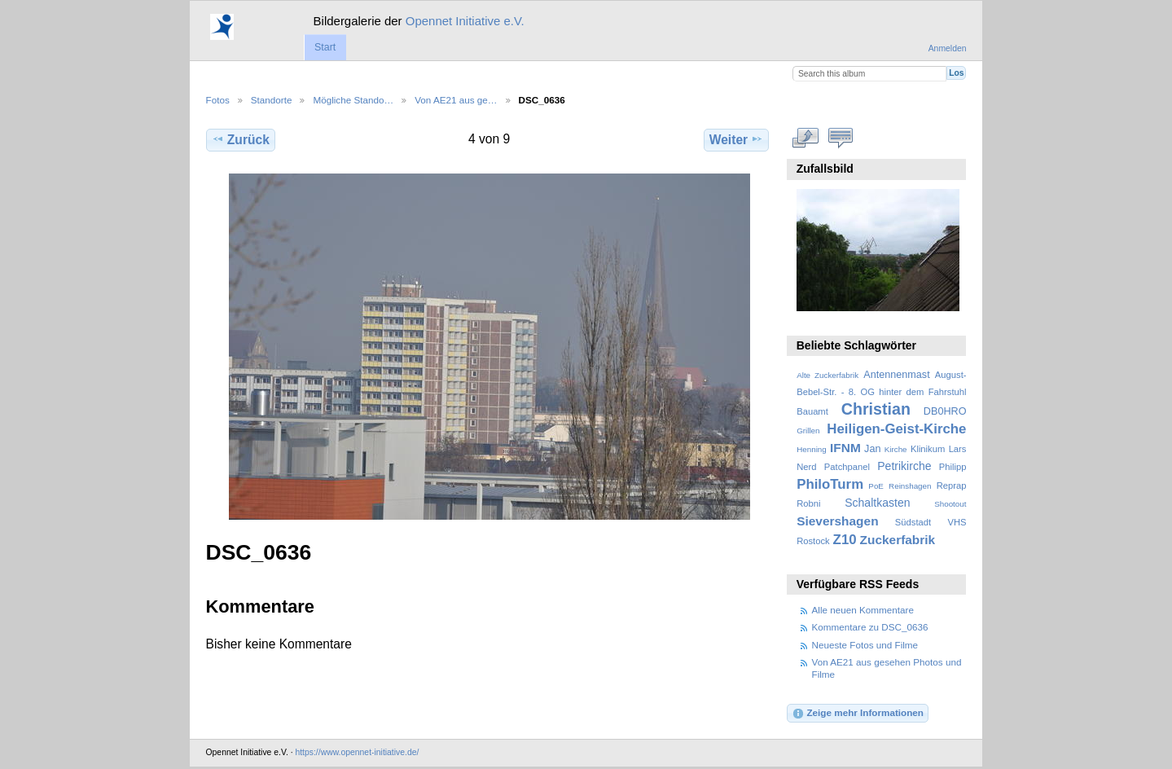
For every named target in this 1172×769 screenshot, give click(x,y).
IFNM (845, 448)
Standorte (271, 99)
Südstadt (913, 522)
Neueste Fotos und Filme (865, 644)
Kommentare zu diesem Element (840, 137)
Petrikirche (904, 465)
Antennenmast (896, 374)
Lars (958, 449)
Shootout (950, 503)
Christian (876, 409)
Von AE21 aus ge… (456, 99)
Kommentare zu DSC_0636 (870, 627)
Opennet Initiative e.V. (465, 21)
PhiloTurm (830, 484)
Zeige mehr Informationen (858, 713)
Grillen (808, 430)
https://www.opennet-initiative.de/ (357, 752)
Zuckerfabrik (898, 540)
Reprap (952, 485)
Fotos (218, 99)
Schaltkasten (877, 502)
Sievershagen (837, 521)
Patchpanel (847, 467)
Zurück (241, 139)
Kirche (895, 449)
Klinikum (928, 449)
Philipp (953, 467)
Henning (812, 449)
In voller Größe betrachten (805, 137)
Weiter (736, 139)
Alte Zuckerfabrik (827, 375)
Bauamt (812, 411)
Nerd (806, 467)
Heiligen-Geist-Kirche (896, 429)
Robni (808, 503)
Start (325, 47)
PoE (876, 485)
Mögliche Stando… (353, 99)
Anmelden (947, 48)
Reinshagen (910, 485)
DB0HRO (945, 411)
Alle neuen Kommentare (863, 609)
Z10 (845, 539)
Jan (872, 449)
